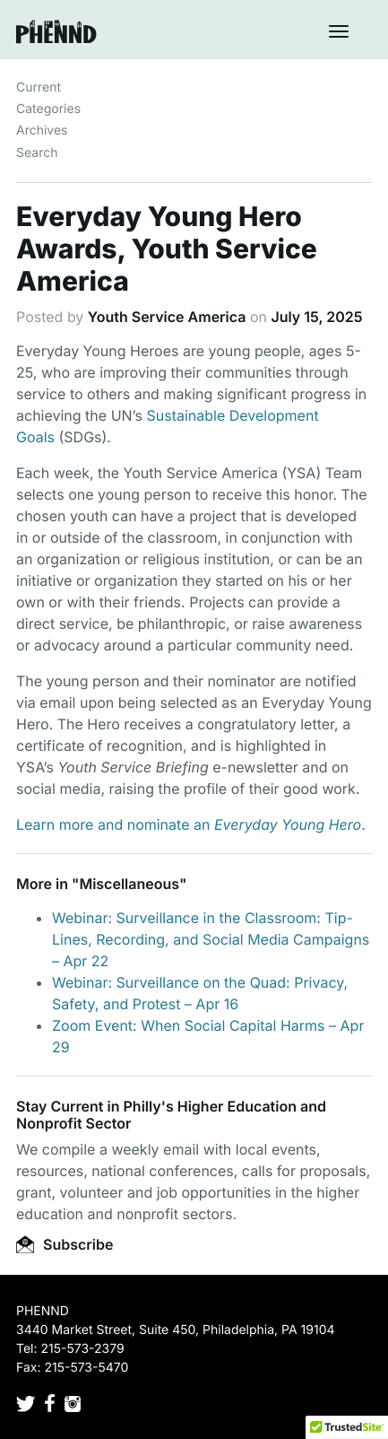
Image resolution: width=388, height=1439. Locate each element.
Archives (42, 130)
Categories (48, 109)
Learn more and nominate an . (191, 824)
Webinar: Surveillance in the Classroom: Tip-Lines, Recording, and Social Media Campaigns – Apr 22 (210, 939)
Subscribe (64, 1244)
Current (38, 87)
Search (36, 153)
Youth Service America (167, 317)
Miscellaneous (129, 884)
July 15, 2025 (316, 317)
